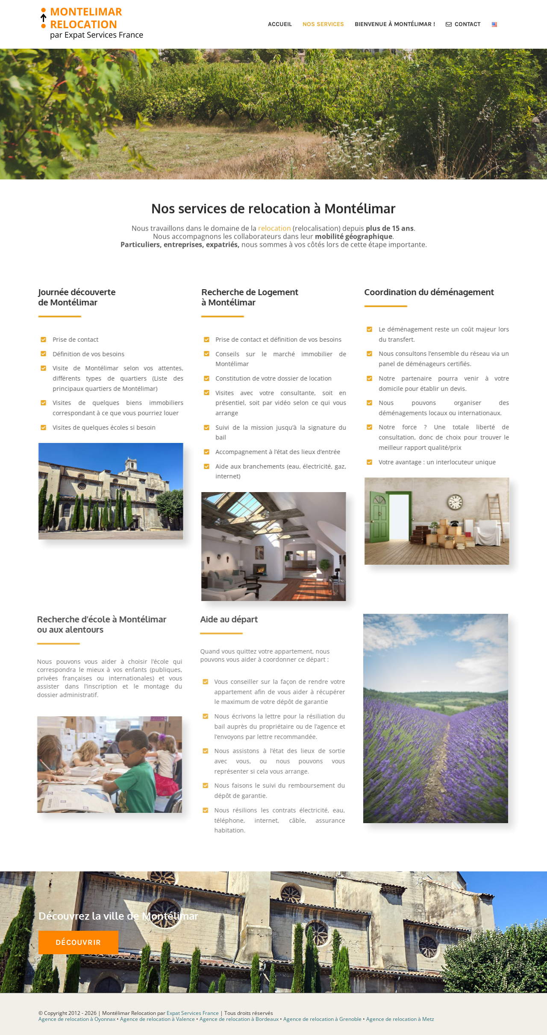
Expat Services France (193, 1012)
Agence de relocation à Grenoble (322, 1019)
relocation (274, 227)
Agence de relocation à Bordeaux (239, 1019)
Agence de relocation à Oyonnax (76, 1019)
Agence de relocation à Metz (400, 1019)
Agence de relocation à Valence (157, 1019)
